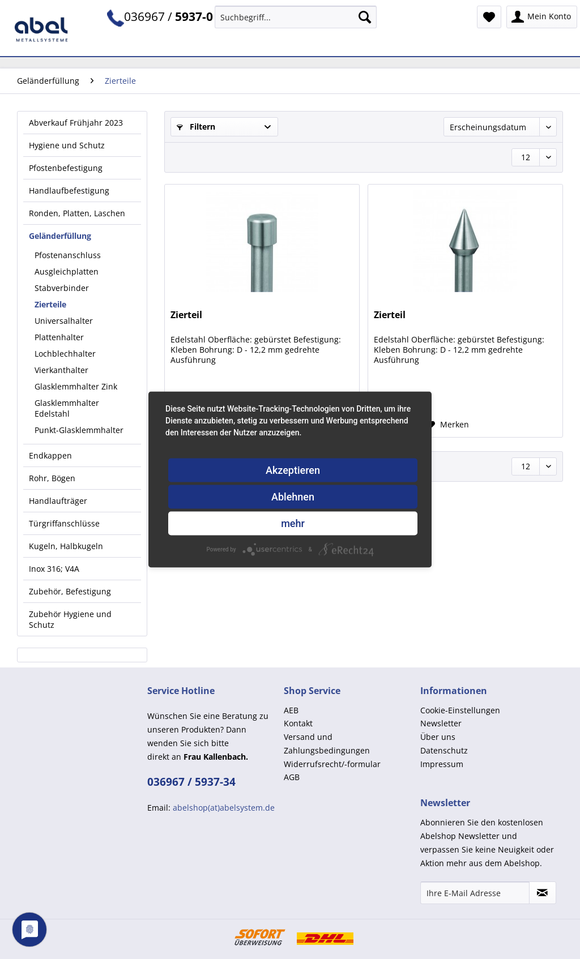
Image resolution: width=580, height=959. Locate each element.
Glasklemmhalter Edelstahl (67, 408)
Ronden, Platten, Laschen (77, 213)
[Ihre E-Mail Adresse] (475, 892)
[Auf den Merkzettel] (448, 424)
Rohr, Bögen (52, 478)
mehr (293, 523)
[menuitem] (296, 22)
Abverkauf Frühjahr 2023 (76, 122)
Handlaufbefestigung (69, 190)
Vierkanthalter (61, 370)
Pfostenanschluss (68, 255)
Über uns (437, 736)
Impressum (441, 764)
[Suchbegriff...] (296, 17)
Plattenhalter (59, 337)
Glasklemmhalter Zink (76, 386)
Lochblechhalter (65, 353)
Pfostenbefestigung (66, 167)
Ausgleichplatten (67, 271)
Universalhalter (64, 320)
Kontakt (298, 723)
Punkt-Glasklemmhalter (79, 430)
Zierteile (50, 304)
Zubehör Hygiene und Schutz (70, 619)
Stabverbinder (62, 287)
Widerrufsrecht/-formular (332, 764)
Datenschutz (444, 750)
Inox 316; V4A (54, 568)
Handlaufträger (58, 500)
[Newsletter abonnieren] (542, 892)
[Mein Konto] (541, 17)
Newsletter (441, 723)
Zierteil (186, 315)
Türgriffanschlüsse (64, 523)
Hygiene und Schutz (67, 145)
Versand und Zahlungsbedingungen (327, 743)
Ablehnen (292, 497)
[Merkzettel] (489, 17)
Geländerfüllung (60, 235)
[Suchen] (365, 17)
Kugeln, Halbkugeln (66, 546)
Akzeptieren (293, 470)
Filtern (196, 126)
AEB (291, 710)
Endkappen (50, 455)
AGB (292, 777)
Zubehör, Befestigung (70, 591)
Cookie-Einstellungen (460, 710)
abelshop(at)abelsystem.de (224, 807)
